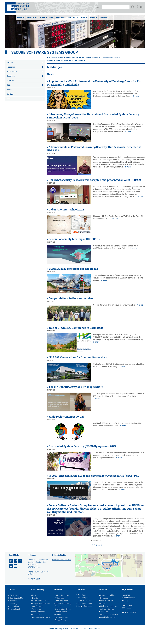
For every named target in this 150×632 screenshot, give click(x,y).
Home (11, 589)
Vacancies (36, 609)
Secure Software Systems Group (44, 52)
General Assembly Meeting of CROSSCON (74, 239)
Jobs (9, 98)
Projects (73, 17)
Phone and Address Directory (107, 597)
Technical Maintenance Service (108, 613)
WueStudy (81, 595)
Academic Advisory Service (62, 605)
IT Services (59, 598)
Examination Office (62, 609)
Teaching (60, 17)
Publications (46, 17)
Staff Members (38, 612)
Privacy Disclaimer (78, 628)
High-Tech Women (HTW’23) (66, 416)
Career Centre (60, 620)
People (20, 17)
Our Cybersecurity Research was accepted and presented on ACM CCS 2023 (95, 180)
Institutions (13, 606)
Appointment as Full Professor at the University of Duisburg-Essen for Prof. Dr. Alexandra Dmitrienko (95, 83)
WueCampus (82, 598)
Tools (84, 17)
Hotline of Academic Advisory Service (108, 607)
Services (58, 589)
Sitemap (126, 595)
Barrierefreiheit (95, 628)
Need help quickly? (107, 617)
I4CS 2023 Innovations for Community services (78, 357)
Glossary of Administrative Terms (40, 616)
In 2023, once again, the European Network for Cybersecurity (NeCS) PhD (94, 475)
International (14, 609)
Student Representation (61, 616)
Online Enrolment (84, 603)
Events (93, 17)
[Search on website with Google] (115, 7)
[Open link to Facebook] (11, 566)
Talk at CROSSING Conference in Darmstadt (76, 328)
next (100, 545)
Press (102, 603)
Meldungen (80, 60)
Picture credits (128, 598)
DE (141, 7)
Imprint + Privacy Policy (58, 628)
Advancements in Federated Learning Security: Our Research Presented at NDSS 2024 (94, 148)
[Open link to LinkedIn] (20, 561)
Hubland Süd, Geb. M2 (61, 560)
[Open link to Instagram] (11, 561)
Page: (124, 612)
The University (14, 595)
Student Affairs (60, 612)
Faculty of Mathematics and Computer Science (71, 58)
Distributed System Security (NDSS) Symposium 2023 (82, 446)
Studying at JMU (15, 598)
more (137, 96)
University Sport (61, 601)
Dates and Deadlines (40, 601)
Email (32, 574)
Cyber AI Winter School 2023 (66, 209)
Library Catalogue (84, 606)
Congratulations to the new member (71, 298)
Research (31, 17)
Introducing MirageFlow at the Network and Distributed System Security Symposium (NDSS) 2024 (93, 115)
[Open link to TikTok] (16, 561)
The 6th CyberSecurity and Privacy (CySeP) (76, 387)
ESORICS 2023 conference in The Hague (73, 268)
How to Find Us (60, 555)
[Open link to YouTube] (16, 566)
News (34, 595)
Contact (104, 17)
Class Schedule (83, 600)
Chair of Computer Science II (60, 60)
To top (125, 600)
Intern (97, 7)
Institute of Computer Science (106, 58)
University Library (61, 595)
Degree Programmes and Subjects (40, 605)
